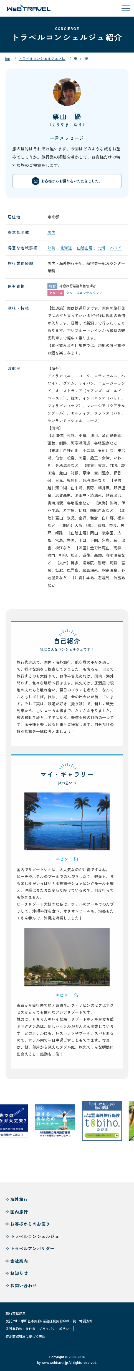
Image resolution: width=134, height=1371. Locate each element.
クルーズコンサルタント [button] (84, 295)
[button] (67, 824)
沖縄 (51, 250)
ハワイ (116, 250)
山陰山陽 (84, 250)
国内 (51, 235)
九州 (101, 250)
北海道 (66, 250)
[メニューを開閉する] (126, 8)
